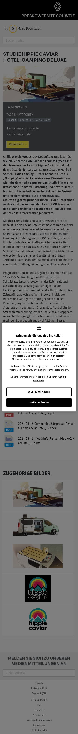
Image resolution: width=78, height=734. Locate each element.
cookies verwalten (39, 391)
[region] (39, 367)
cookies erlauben (39, 402)
